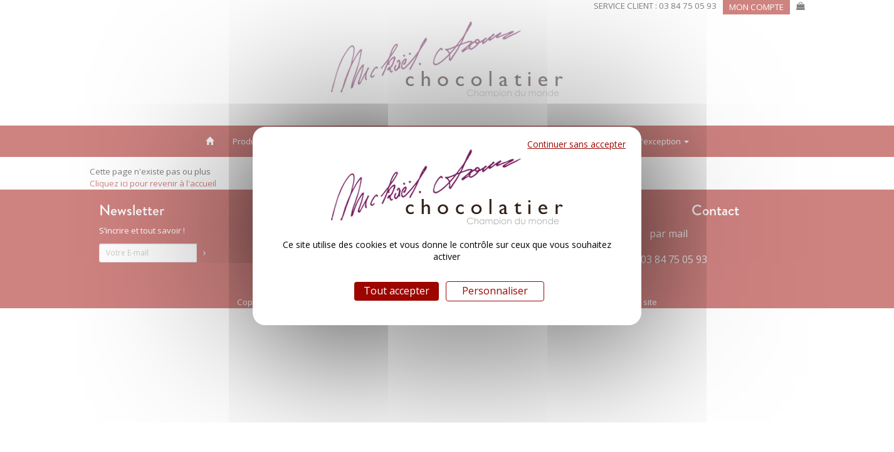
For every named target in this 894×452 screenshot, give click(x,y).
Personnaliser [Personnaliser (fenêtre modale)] (495, 291)
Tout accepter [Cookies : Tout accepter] (396, 291)
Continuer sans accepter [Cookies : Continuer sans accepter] (576, 144)
